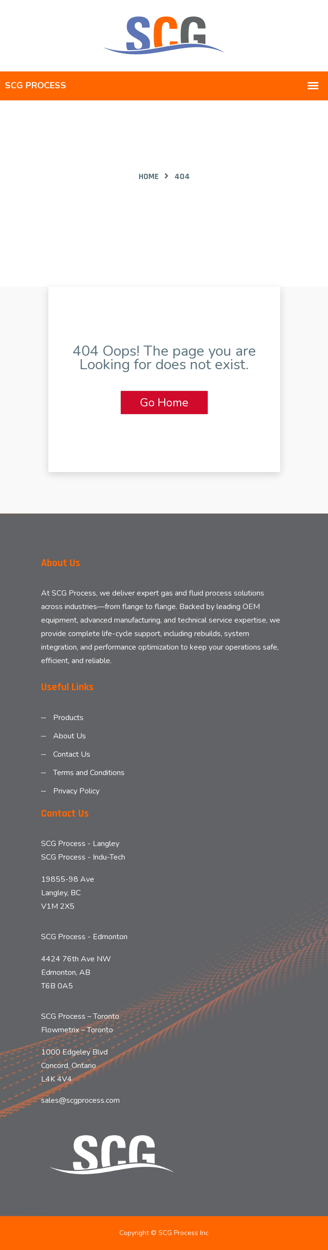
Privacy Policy (76, 791)
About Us (69, 736)
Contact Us (71, 754)
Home (148, 176)
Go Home (164, 402)
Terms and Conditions (89, 772)
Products (68, 717)
